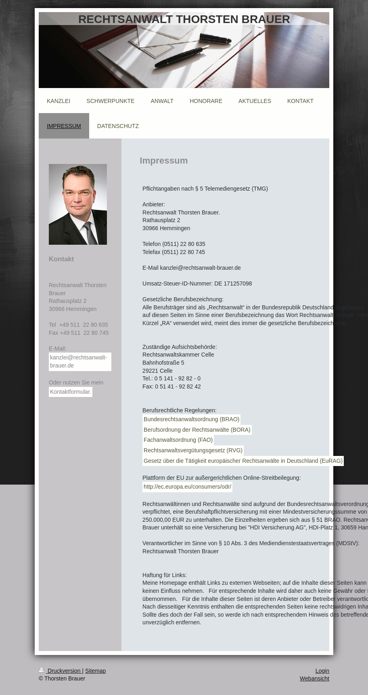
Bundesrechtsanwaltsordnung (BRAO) (191, 419)
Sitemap (95, 671)
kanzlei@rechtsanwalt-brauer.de (78, 361)
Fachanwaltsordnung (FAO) (178, 440)
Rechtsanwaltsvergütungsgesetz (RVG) (193, 450)
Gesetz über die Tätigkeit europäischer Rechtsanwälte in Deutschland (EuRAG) (243, 461)
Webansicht (314, 678)
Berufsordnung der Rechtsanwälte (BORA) (197, 429)
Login (322, 671)
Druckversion (60, 671)
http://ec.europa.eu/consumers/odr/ (187, 486)
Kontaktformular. (70, 391)
